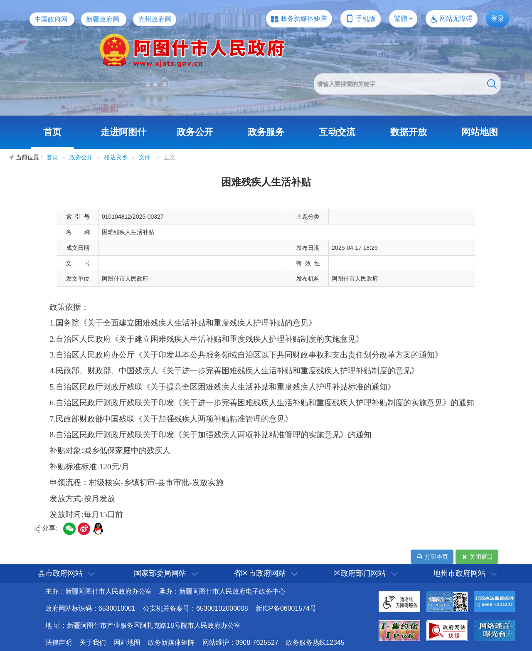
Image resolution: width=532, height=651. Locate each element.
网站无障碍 (456, 18)
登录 (497, 18)
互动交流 (337, 132)
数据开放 (408, 132)
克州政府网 (154, 19)
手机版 (366, 18)
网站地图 (479, 132)
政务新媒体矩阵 (304, 18)
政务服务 (266, 132)
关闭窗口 (477, 556)
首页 (52, 132)
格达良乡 (116, 157)
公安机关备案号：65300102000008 (195, 608)
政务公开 (195, 132)
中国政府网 (51, 19)
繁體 (400, 18)
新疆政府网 (102, 19)
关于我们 (92, 642)
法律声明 (58, 642)
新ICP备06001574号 (286, 608)
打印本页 (432, 556)
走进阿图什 (123, 132)
